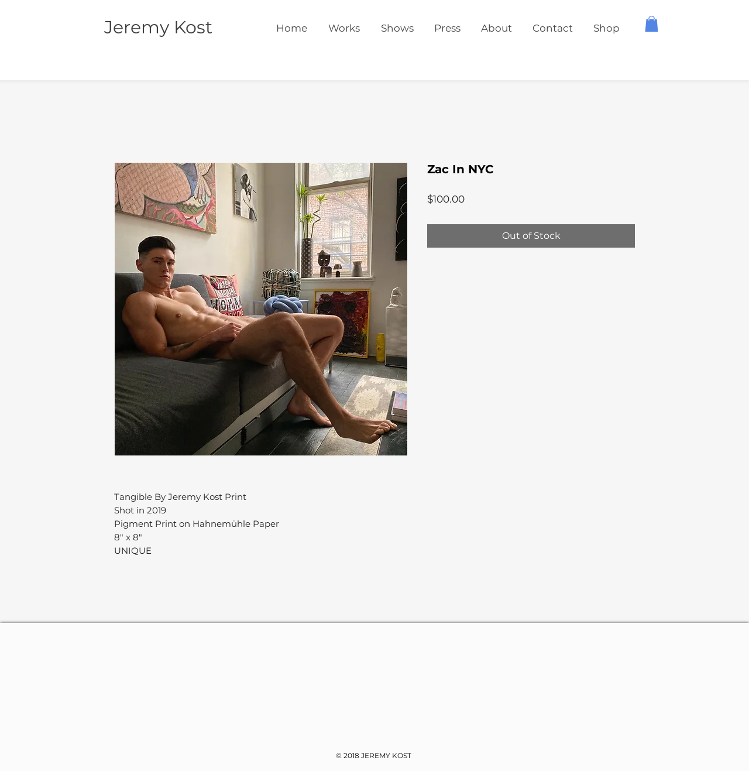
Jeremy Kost (158, 27)
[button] (651, 24)
